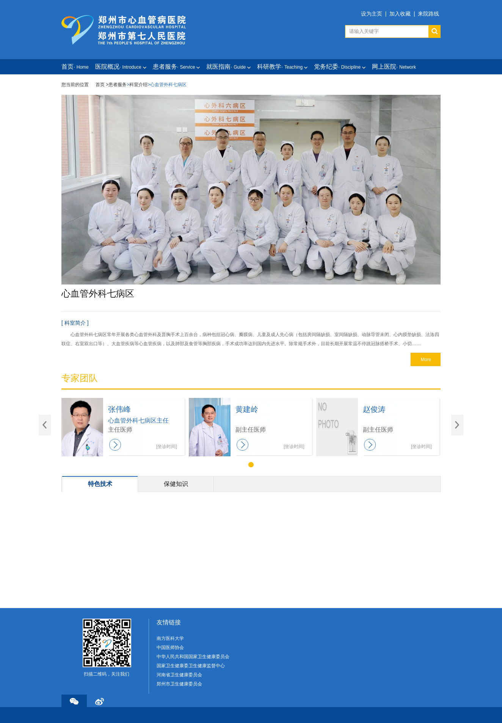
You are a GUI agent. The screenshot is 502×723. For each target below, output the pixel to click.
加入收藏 (400, 14)
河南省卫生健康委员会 (179, 674)
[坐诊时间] (166, 446)
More (426, 359)
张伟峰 (119, 409)
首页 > (102, 84)
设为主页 (371, 14)
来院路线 (428, 14)
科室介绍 (138, 84)
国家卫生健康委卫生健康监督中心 (191, 665)
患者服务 (117, 84)
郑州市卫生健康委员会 (179, 684)
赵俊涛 (374, 409)
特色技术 (100, 484)
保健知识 (176, 484)
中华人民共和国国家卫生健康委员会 (193, 656)
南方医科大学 (170, 638)
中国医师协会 (170, 647)
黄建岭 (246, 409)
